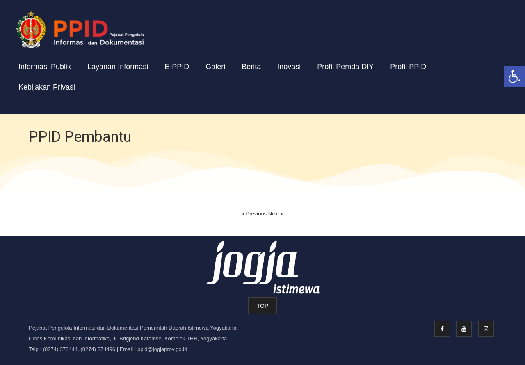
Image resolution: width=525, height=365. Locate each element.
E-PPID (176, 66)
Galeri (215, 66)
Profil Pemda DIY (345, 66)
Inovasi (289, 66)
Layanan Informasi (117, 66)
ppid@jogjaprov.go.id (162, 349)
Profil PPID (408, 66)
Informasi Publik (44, 66)
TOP (263, 306)
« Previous (255, 213)
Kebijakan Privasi (46, 87)
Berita (251, 66)
